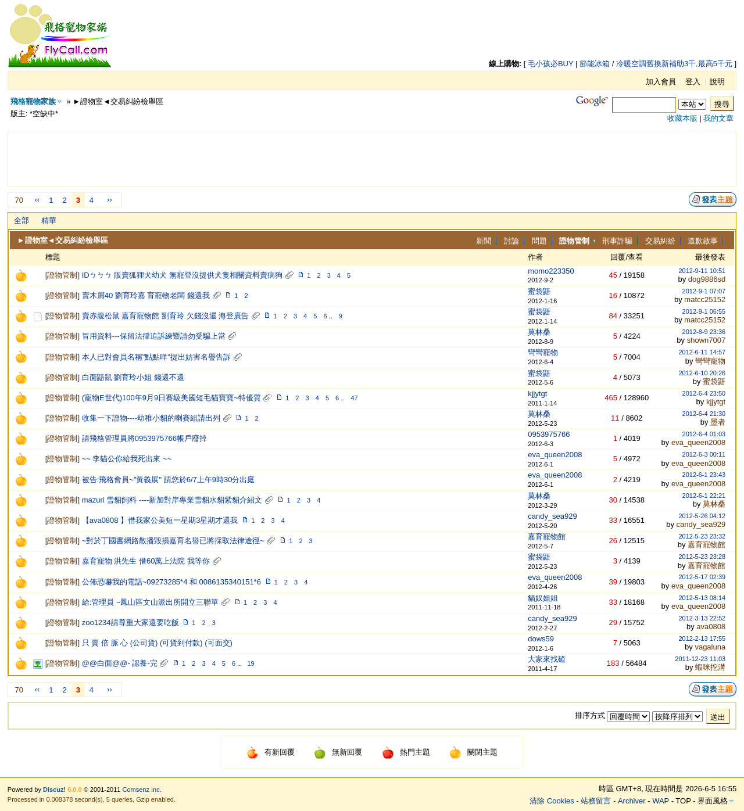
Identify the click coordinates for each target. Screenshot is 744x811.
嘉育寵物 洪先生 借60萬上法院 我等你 (146, 561)
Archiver (632, 800)
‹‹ (37, 199)
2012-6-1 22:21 (704, 495)
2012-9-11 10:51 (701, 270)
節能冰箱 (595, 63)
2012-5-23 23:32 (701, 536)
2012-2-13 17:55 (701, 638)
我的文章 (718, 118)
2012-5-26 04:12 (701, 515)
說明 (717, 81)
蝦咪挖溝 (710, 667)
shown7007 (706, 340)
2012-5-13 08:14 (701, 597)
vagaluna (710, 647)
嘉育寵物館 (547, 536)
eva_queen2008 (698, 442)
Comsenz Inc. (142, 789)
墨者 (717, 422)
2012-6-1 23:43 (704, 474)
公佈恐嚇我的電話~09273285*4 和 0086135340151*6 (171, 581)
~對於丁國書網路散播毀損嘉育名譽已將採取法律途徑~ (173, 540)
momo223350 (551, 271)
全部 (21, 220)
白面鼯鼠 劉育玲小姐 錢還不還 (133, 377)
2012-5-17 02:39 (701, 576)
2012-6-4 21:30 (704, 413)
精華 (48, 220)
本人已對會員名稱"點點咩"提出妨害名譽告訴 (156, 357)
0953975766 (549, 434)
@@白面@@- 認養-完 (120, 663)
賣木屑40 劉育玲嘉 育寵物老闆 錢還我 (146, 295)
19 (250, 663)
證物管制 (62, 275)
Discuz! (54, 789)
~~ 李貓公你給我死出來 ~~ (127, 458)
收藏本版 (682, 118)
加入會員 (661, 81)
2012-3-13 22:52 (701, 618)
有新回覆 (270, 752)
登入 (692, 81)
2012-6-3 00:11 (704, 454)
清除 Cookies (552, 800)
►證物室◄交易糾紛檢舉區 (62, 240)
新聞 (483, 240)
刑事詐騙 (617, 240)
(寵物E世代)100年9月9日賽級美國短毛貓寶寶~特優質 (171, 397)
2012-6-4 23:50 (704, 393)
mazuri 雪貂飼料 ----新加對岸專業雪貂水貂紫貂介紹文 (172, 500)
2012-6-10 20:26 (701, 372)
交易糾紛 (660, 240)
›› (109, 199)
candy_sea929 (552, 516)
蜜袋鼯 (539, 291)
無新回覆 (338, 752)
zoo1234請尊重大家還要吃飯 (130, 622)
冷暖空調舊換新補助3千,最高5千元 (674, 63)
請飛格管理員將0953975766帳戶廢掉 (144, 438)
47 (353, 397)
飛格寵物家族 (33, 101)
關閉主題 (473, 752)
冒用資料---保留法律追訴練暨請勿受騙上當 (154, 336)
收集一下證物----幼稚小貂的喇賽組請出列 (151, 418)
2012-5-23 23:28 (701, 556)
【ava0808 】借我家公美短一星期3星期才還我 (160, 520)
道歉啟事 (703, 240)
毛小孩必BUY (551, 63)
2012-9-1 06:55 (704, 311)
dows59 (541, 638)
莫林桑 (539, 332)
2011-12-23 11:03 (700, 658)
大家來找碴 (547, 659)
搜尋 (721, 104)
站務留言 (596, 800)
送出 (717, 717)
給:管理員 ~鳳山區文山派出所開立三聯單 (150, 602)
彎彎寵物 (543, 352)
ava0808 (710, 626)
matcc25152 (704, 299)
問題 (539, 240)
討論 (511, 240)
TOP (683, 800)
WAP (660, 800)
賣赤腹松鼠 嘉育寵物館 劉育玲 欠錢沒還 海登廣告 (165, 315)
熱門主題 (406, 752)
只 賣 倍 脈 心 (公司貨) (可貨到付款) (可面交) (157, 642)
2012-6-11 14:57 (701, 352)
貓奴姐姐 (543, 598)
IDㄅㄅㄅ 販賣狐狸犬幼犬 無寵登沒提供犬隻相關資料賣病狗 (182, 275)
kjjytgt (537, 393)
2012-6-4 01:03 (704, 433)
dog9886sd (706, 279)
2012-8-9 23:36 (704, 331)
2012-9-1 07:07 (704, 291)
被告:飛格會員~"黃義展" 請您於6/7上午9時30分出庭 (168, 479)
